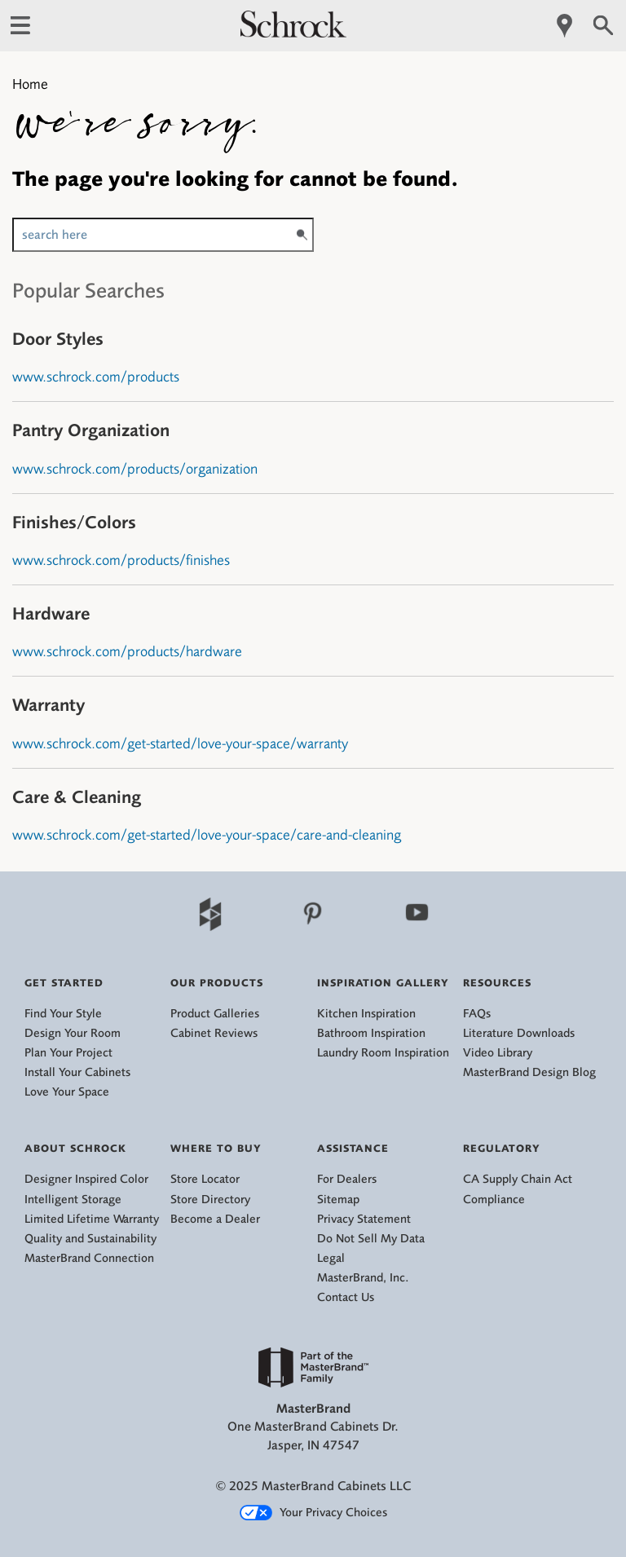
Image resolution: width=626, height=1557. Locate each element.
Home (30, 84)
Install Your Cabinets (77, 1072)
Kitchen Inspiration (366, 1014)
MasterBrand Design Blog (529, 1072)
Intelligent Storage (72, 1199)
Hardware (51, 613)
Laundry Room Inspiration (383, 1053)
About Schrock (75, 1148)
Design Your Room (72, 1033)
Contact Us (345, 1297)
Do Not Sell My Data (371, 1239)
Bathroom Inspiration (371, 1033)
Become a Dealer (215, 1219)
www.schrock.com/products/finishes (121, 560)
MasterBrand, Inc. (363, 1278)
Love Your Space (66, 1092)
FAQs (477, 1014)
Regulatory (501, 1148)
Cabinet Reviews (214, 1033)
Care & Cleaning (76, 797)
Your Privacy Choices (313, 1513)
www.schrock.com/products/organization (135, 469)
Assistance (353, 1148)
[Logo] (293, 33)
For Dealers (347, 1179)
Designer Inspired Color (86, 1179)
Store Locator (205, 1179)
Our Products (216, 983)
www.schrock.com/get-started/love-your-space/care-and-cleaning (206, 835)
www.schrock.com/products (95, 376)
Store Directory (210, 1199)
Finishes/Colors (74, 522)
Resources (497, 983)
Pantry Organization (91, 430)
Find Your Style (63, 1014)
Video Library (497, 1053)
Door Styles (58, 339)
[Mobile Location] (565, 25)
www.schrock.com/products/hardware (127, 651)
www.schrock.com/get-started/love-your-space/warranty (180, 743)
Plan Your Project (68, 1053)
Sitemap (338, 1199)
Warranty (48, 705)
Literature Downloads (519, 1033)
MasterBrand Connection (89, 1258)
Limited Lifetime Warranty (91, 1219)
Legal (331, 1258)
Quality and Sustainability (90, 1239)
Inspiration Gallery (383, 983)
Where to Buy (216, 1148)
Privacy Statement (364, 1219)
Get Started (64, 983)
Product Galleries (214, 1014)
